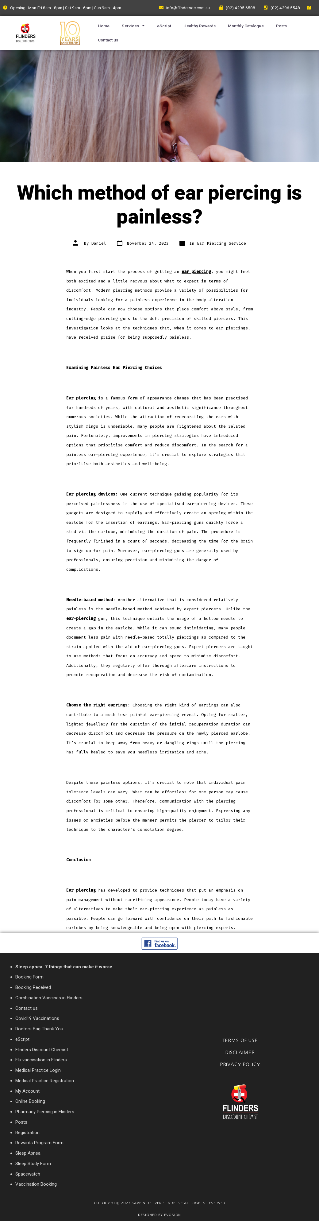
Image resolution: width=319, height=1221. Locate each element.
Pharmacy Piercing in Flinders (44, 1111)
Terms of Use (240, 1040)
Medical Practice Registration (44, 1080)
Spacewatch (27, 1174)
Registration (27, 1132)
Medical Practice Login (38, 1070)
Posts (281, 25)
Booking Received (33, 987)
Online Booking (30, 1101)
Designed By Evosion (159, 1215)
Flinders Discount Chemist (41, 1049)
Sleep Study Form (33, 1163)
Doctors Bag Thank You (39, 1029)
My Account (27, 1091)
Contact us (108, 39)
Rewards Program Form (39, 1142)
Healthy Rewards (199, 25)
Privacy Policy (240, 1064)
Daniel (98, 243)
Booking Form (29, 977)
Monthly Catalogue (246, 25)
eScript (164, 25)
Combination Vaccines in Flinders (49, 998)
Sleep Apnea (27, 1153)
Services (133, 26)
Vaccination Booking (36, 1184)
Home (104, 25)
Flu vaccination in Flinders (41, 1060)
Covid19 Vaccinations (37, 1018)
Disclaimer (240, 1052)
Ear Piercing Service (221, 243)
